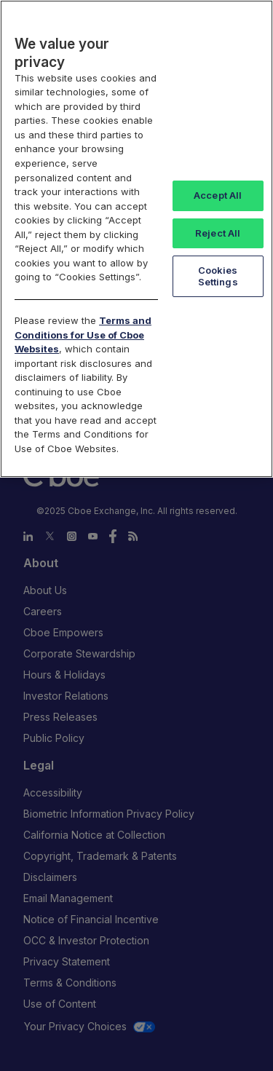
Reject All (217, 233)
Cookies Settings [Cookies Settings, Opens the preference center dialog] (218, 276)
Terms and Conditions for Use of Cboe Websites (83, 335)
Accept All (218, 195)
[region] (136, 239)
